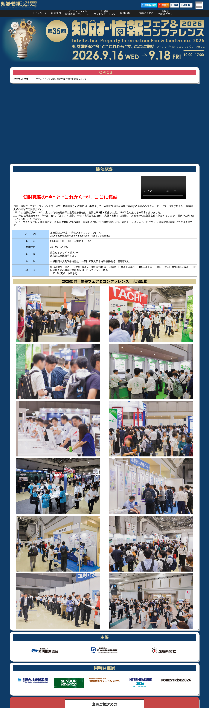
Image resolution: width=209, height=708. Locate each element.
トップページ (39, 13)
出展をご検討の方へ (165, 12)
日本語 (174, 5)
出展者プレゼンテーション (105, 12)
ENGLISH (186, 5)
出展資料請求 (149, 5)
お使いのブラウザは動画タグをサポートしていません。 (163, 187)
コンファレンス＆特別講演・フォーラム (77, 12)
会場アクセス (146, 13)
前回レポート (127, 13)
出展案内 (56, 13)
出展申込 (164, 5)
